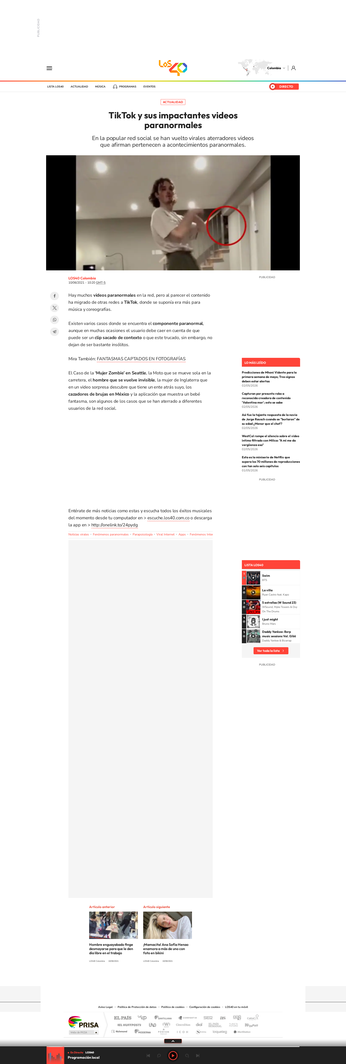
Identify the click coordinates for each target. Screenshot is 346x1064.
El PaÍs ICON (182, 1030)
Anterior (148, 1055)
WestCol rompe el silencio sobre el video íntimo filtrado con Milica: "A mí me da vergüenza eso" (270, 440)
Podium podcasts (163, 1030)
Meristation (241, 1030)
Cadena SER (206, 1018)
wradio (165, 1023)
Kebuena (248, 1023)
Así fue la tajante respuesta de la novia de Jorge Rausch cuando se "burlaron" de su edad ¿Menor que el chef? (271, 419)
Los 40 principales (143, 1018)
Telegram (54, 332)
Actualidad (79, 86)
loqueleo (220, 1030)
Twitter (54, 308)
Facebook (54, 296)
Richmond (120, 1030)
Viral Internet (165, 534)
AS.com (221, 1018)
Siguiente (197, 1055)
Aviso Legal (105, 1007)
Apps (182, 534)
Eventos (149, 86)
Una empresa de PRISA (83, 1021)
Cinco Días (182, 1023)
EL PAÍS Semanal (215, 1023)
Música (100, 86)
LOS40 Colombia (173, 68)
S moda (200, 1030)
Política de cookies (172, 1007)
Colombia (274, 68)
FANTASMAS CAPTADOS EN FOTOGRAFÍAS (141, 359)
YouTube (173, 977)
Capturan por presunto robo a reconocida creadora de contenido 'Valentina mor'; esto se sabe (266, 398)
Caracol (251, 1018)
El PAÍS (122, 1018)
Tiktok (155, 977)
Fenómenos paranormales (111, 534)
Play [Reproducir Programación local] (173, 1055)
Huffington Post (128, 1023)
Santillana (164, 1018)
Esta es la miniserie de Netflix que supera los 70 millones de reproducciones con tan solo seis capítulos (271, 461)
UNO (153, 1023)
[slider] (173, 1046)
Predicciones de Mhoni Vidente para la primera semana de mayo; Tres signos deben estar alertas (269, 376)
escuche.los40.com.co (168, 518)
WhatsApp (54, 320)
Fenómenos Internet (204, 534)
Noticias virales (78, 534)
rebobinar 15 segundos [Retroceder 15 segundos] (159, 1055)
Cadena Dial (199, 1023)
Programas (127, 86)
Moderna (141, 1030)
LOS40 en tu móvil (236, 1007)
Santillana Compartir (188, 1018)
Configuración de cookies (204, 1007)
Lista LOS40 (55, 86)
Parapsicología (142, 534)
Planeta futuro (231, 1023)
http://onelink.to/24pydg (114, 525)
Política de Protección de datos (137, 1007)
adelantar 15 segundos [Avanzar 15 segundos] (187, 1055)
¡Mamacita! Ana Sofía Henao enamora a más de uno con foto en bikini (165, 948)
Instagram (164, 977)
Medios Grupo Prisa (83, 1032)
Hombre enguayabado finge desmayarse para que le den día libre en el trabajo (111, 948)
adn (235, 1018)
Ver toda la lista (268, 651)
